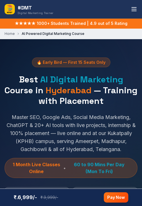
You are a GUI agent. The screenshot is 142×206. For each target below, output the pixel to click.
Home (10, 33)
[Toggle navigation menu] (134, 9)
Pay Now (116, 197)
